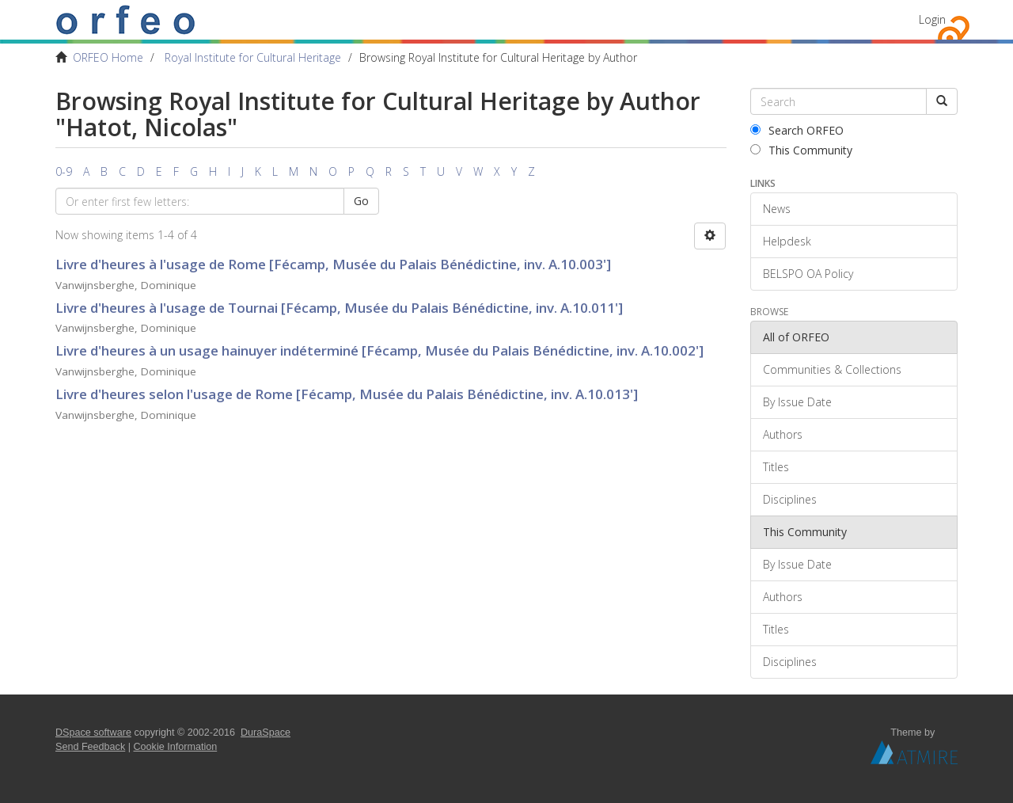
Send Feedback (90, 746)
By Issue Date (797, 401)
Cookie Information (176, 746)
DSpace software (93, 732)
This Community (801, 150)
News (777, 208)
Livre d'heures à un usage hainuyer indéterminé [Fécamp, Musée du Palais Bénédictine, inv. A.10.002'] (379, 350)
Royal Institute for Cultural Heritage (253, 57)
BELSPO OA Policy (808, 273)
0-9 (63, 171)
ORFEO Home (108, 57)
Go (361, 200)
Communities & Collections (832, 369)
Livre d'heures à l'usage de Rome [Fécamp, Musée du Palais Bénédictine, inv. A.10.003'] (333, 264)
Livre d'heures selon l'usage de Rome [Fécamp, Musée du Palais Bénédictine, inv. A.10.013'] (346, 394)
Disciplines (790, 499)
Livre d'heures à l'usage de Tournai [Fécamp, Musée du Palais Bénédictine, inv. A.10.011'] (339, 308)
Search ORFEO (797, 130)
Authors (782, 434)
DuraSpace (265, 732)
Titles (776, 466)
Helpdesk (787, 241)
